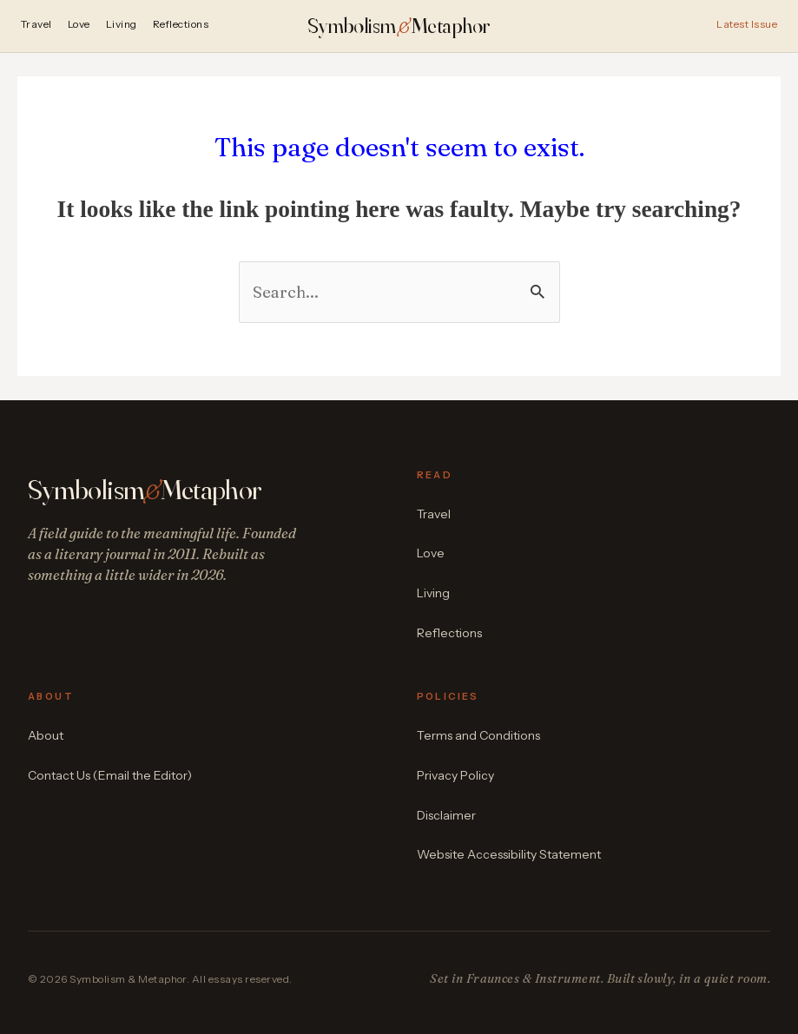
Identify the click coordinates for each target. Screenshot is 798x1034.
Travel (36, 24)
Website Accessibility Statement (509, 854)
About (45, 735)
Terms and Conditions (478, 735)
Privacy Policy (455, 775)
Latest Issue (746, 24)
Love (79, 24)
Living (121, 24)
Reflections (180, 24)
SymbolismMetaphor (398, 26)
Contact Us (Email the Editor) (110, 775)
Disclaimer (446, 815)
